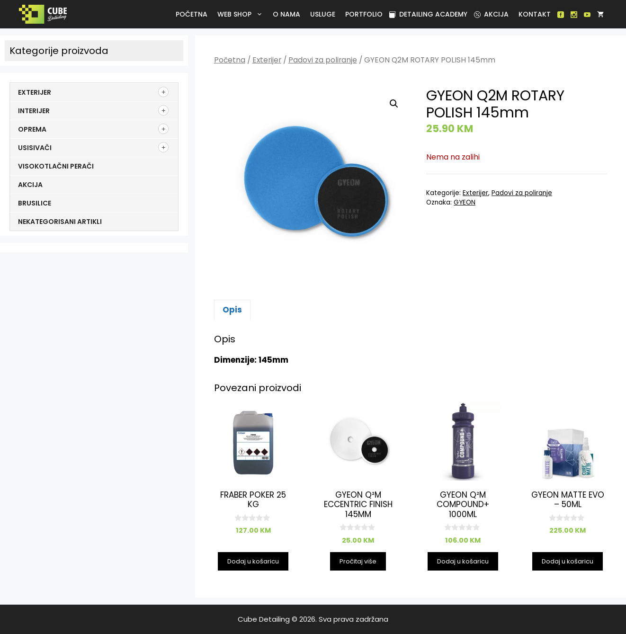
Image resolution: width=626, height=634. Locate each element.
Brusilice (34, 203)
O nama (286, 14)
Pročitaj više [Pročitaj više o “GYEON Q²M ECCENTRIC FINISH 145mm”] (358, 561)
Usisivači (35, 147)
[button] (393, 103)
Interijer (34, 111)
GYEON (464, 202)
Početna (191, 14)
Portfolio (364, 14)
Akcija (491, 14)
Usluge (322, 14)
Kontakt (535, 14)
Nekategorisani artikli (60, 221)
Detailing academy (428, 14)
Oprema (32, 129)
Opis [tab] (232, 309)
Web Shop (241, 14)
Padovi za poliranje (322, 60)
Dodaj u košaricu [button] (253, 561)
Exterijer (266, 60)
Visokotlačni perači (56, 166)
